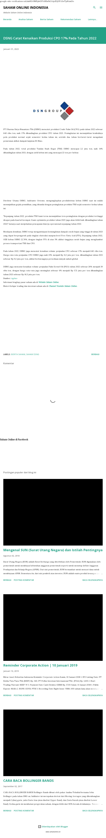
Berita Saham (46, 19)
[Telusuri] (94, 7)
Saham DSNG (32, 354)
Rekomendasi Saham (71, 19)
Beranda (7, 19)
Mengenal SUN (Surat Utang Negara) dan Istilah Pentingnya (53, 550)
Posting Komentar (24, 580)
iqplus (14, 278)
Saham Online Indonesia (25, 7)
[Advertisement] (53, 79)
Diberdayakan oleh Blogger (53, 826)
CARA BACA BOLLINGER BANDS (28, 780)
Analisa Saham (26, 19)
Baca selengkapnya (93, 580)
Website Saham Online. (48, 282)
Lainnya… (92, 19)
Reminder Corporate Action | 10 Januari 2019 (40, 665)
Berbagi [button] (95, 354)
